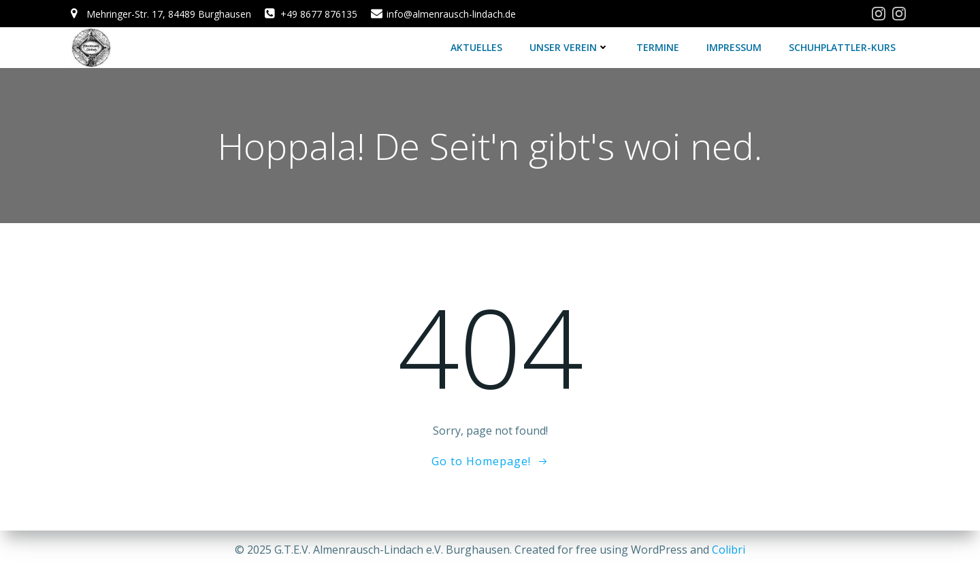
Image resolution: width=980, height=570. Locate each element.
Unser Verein (569, 47)
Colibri (728, 549)
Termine (657, 47)
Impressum (734, 47)
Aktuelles (476, 47)
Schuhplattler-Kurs (842, 47)
